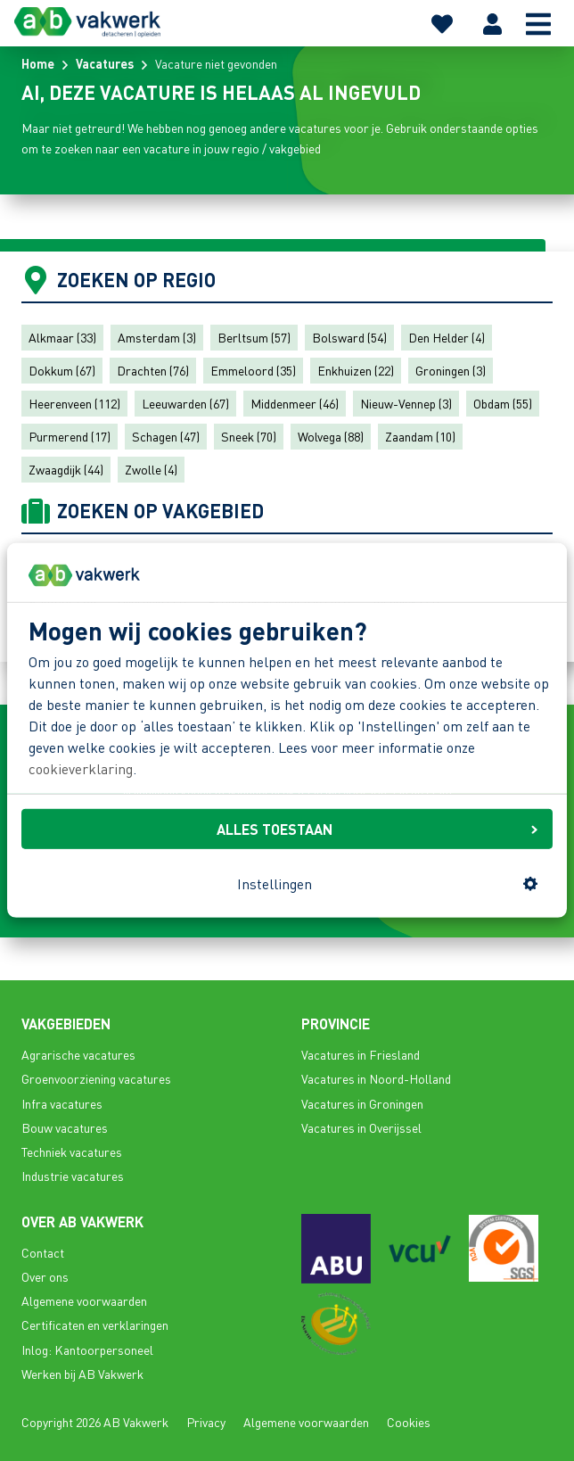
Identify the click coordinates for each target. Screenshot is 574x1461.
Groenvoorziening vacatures (96, 1078)
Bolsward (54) (349, 337)
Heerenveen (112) (74, 403)
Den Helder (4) (446, 337)
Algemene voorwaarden (84, 1300)
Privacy (206, 1422)
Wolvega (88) (331, 436)
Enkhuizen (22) (355, 370)
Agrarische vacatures (78, 1054)
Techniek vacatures (71, 1151)
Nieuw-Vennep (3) (406, 403)
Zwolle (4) (151, 469)
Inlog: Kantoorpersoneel (87, 1349)
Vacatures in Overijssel (361, 1127)
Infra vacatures (61, 1103)
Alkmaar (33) (62, 337)
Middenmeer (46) (294, 403)
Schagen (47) (166, 436)
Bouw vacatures (64, 1127)
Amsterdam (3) (157, 337)
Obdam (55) (502, 403)
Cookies (408, 1422)
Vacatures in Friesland (360, 1054)
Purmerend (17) (70, 436)
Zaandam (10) (420, 436)
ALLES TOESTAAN (377, 828)
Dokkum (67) (62, 370)
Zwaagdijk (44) (66, 469)
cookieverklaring (81, 768)
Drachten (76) (153, 370)
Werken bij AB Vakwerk (82, 1374)
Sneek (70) (248, 436)
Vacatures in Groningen (362, 1103)
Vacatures (105, 63)
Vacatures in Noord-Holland (376, 1078)
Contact (42, 1252)
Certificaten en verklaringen (94, 1325)
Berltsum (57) (254, 337)
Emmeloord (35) (253, 370)
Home (37, 63)
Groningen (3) (450, 370)
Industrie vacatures (72, 1176)
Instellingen (387, 883)
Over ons (45, 1276)
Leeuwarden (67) (185, 403)
